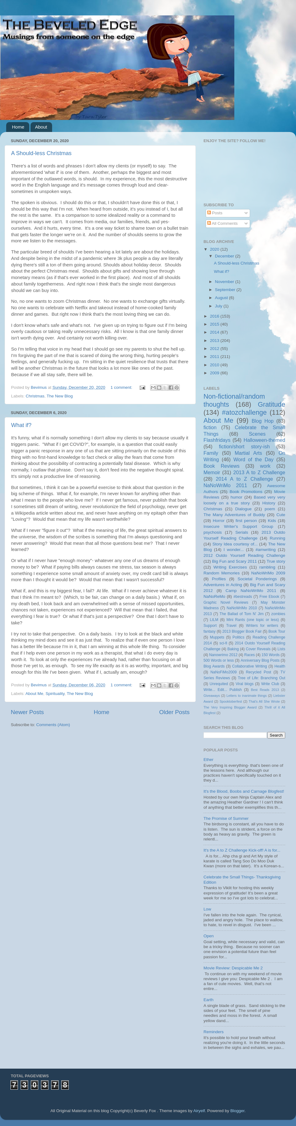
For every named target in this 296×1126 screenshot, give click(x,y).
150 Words (270, 655)
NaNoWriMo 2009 (268, 573)
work (265, 466)
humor (236, 497)
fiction (210, 427)
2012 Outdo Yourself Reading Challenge (244, 555)
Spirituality (55, 693)
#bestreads (242, 596)
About (41, 126)
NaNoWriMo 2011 (225, 485)
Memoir (212, 472)
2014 (215, 332)
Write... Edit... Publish (223, 690)
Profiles (219, 579)
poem (270, 509)
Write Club (270, 684)
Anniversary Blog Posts (260, 660)
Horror (218, 520)
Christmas (35, 396)
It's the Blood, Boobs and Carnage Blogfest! (244, 791)
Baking (233, 649)
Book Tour (277, 631)
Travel (231, 625)
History (268, 503)
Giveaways (212, 695)
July (219, 306)
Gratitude (271, 404)
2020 (215, 249)
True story (276, 561)
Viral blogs (244, 684)
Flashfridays (217, 440)
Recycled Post (258, 672)
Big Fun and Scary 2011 (234, 561)
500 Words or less (219, 660)
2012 (215, 348)
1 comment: (121, 387)
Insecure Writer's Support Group (238, 526)
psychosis (213, 532)
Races (249, 655)
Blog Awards (214, 666)
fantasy (210, 631)
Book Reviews (222, 466)
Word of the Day (253, 459)
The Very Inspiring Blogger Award (230, 707)
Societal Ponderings (257, 579)
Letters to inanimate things (247, 695)
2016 (215, 316)
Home (18, 126)
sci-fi (223, 643)
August (222, 297)
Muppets (217, 637)
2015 (215, 324)
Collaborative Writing (249, 666)
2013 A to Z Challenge (259, 472)
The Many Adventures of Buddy (234, 514)
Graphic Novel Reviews (226, 602)
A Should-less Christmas (41, 153)
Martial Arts (248, 453)
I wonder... (234, 549)
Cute (280, 514)
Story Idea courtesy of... (234, 544)
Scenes (257, 434)
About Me (34, 693)
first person (246, 520)
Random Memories (222, 573)
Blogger (237, 1110)
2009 (215, 373)
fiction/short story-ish (244, 446)
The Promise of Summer (226, 818)
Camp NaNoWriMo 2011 (251, 590)
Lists (281, 649)
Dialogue (243, 509)
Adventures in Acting (223, 584)
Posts (215, 213)
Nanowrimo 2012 (223, 655)
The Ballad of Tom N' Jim (242, 614)
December (225, 256)
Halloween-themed (264, 440)
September (225, 289)
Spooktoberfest (231, 701)
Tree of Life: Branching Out (261, 678)
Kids (272, 520)
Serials (241, 532)
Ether (208, 759)
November (225, 281)
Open (209, 936)
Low (207, 909)
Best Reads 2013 (265, 690)
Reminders (214, 1031)
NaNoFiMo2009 (223, 672)
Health (279, 666)
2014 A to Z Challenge (244, 479)
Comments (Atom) (53, 724)
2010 (215, 365)
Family (211, 453)
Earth (208, 999)
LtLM (214, 620)
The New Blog (60, 396)
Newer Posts (27, 712)
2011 (215, 356)
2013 (215, 340)
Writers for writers (262, 625)
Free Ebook (269, 596)
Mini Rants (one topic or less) (252, 620)
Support (210, 625)
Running (277, 538)
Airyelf (199, 1110)
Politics (238, 637)
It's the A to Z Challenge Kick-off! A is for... (242, 850)
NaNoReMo (214, 596)
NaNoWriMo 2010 (242, 608)
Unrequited (219, 684)
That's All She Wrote (264, 701)
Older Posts (174, 712)
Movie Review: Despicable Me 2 (233, 968)
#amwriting (266, 549)
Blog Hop (262, 421)
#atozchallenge (244, 412)
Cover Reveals (258, 649)
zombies (278, 614)
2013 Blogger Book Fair (242, 631)
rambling (267, 567)
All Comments (222, 223)
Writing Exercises (230, 567)
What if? (21, 425)
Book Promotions (246, 491)
